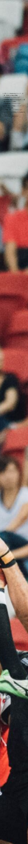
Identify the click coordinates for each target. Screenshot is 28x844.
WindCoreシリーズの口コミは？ (12, 97)
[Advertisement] (14, 73)
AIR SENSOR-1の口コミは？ (12, 116)
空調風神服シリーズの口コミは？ (13, 103)
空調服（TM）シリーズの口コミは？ (13, 109)
